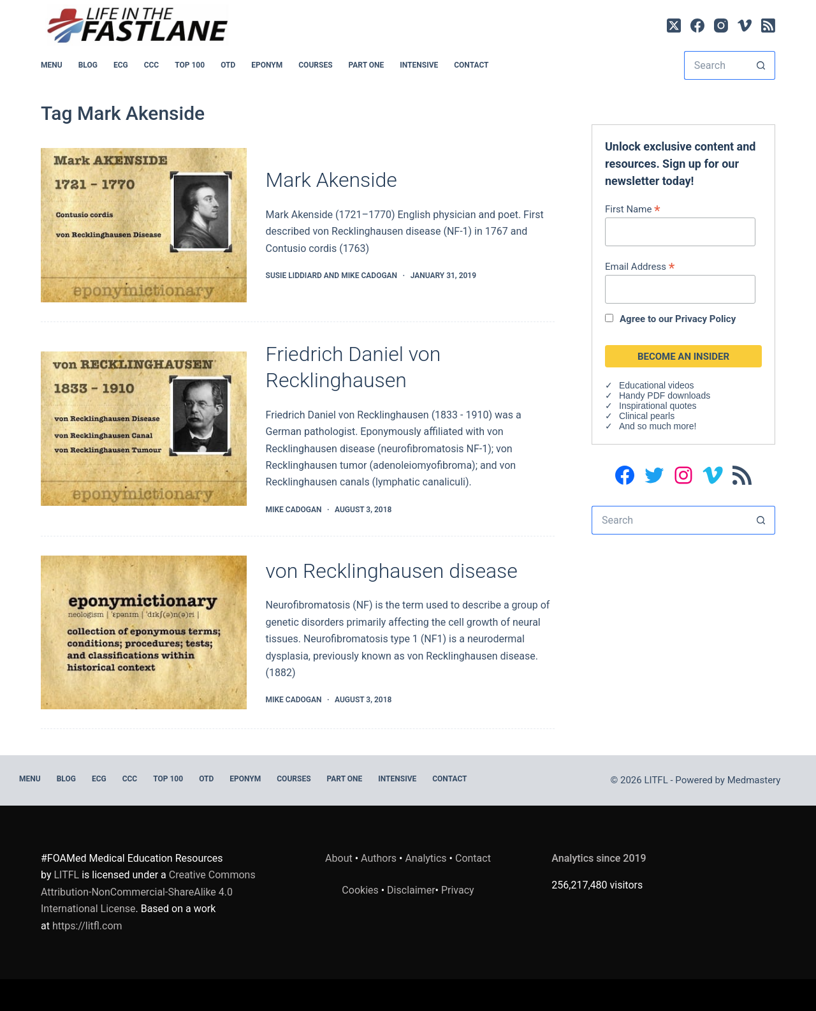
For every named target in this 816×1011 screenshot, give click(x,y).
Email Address (639, 266)
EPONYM (266, 65)
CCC (151, 65)
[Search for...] (715, 65)
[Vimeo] (745, 25)
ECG (120, 65)
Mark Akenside (331, 180)
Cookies (361, 890)
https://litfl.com (87, 926)
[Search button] (761, 65)
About (339, 858)
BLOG (88, 65)
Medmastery (754, 780)
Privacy (457, 890)
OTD (228, 65)
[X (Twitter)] (674, 25)
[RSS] (768, 25)
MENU (51, 65)
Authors (379, 858)
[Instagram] (721, 25)
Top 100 (190, 65)
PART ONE (366, 65)
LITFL (66, 875)
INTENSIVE (419, 65)
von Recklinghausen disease (392, 571)
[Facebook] (697, 25)
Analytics (425, 858)
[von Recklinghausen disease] (144, 633)
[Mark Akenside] (144, 225)
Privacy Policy (705, 319)
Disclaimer (411, 890)
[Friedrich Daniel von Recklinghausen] (144, 428)
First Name (632, 209)
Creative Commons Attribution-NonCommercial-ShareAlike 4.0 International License (148, 892)
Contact (471, 65)
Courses (315, 65)
